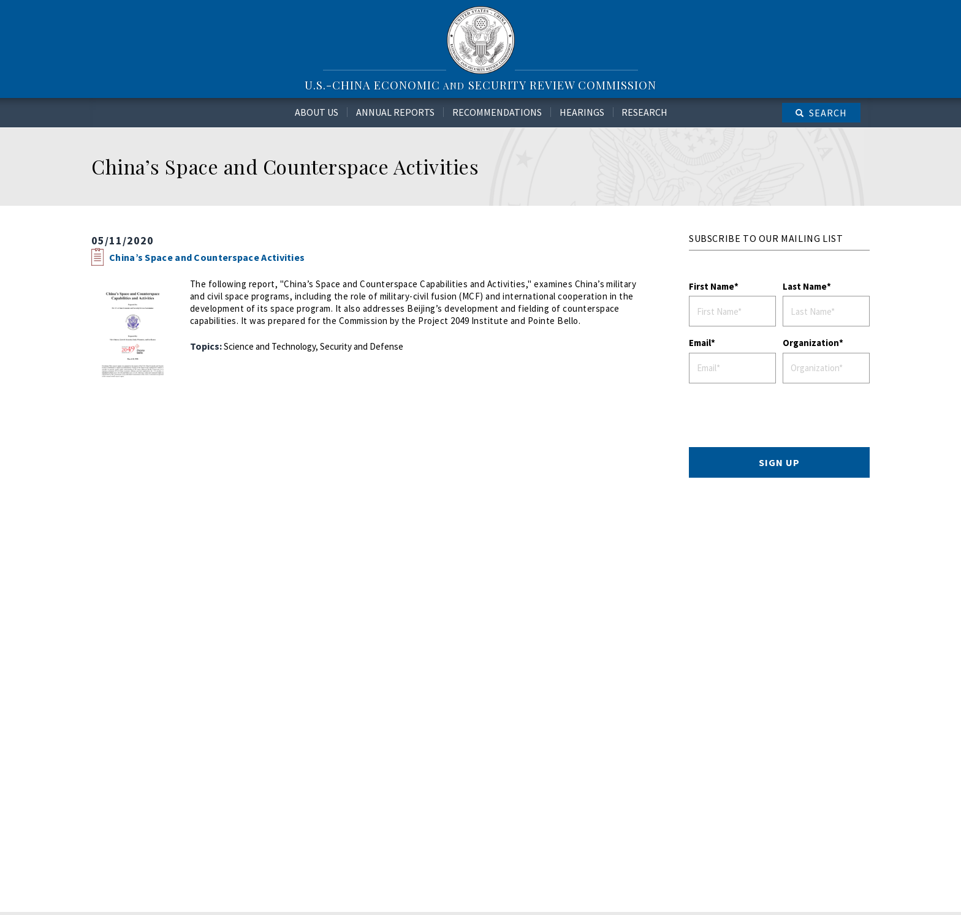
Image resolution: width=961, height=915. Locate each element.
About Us (316, 112)
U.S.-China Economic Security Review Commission (480, 84)
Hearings (582, 112)
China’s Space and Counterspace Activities (207, 257)
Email (700, 342)
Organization (811, 342)
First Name (711, 286)
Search (828, 113)
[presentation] (782, 417)
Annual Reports (395, 112)
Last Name (805, 286)
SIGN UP (779, 462)
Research (644, 112)
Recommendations (497, 112)
